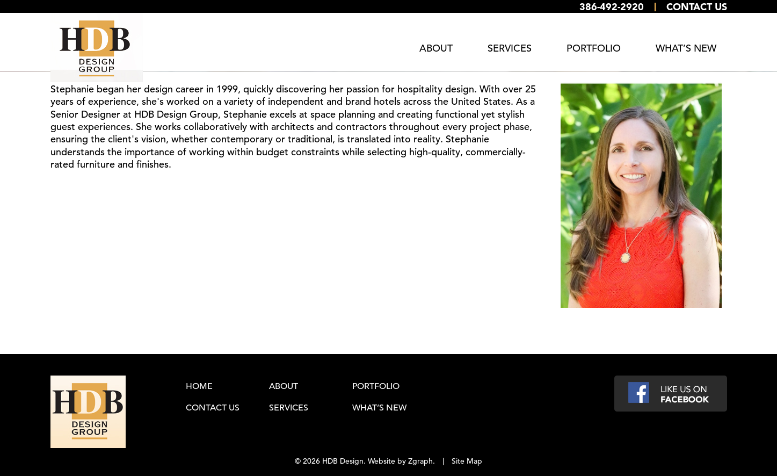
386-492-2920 (611, 7)
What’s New (686, 48)
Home (199, 385)
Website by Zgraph (400, 460)
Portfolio (594, 48)
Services (510, 48)
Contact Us (696, 7)
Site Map (467, 460)
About (436, 48)
